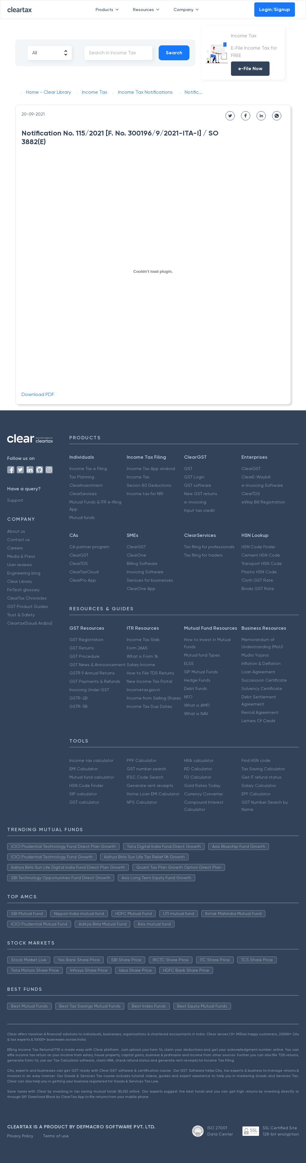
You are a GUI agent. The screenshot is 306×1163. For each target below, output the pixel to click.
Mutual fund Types (202, 655)
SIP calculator (83, 793)
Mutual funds (82, 517)
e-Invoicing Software (262, 485)
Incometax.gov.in (143, 689)
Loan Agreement (258, 671)
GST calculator (84, 802)
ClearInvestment (86, 485)
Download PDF (38, 394)
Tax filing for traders (203, 555)
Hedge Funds (197, 680)
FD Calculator (197, 777)
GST (188, 468)
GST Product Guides (27, 606)
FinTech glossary (23, 589)
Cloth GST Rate (257, 580)
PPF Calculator (141, 760)
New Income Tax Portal (149, 681)
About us (16, 531)
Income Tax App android (151, 468)
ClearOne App (141, 588)
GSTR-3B (78, 706)
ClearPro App (82, 580)
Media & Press (21, 556)
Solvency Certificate (261, 688)
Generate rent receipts (150, 785)
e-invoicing (195, 502)
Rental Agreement (260, 712)
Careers (15, 548)
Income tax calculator (91, 760)
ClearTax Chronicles (27, 598)
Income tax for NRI (145, 493)
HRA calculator (198, 760)
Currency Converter (203, 793)
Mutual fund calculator (91, 777)
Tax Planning (81, 477)
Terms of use (56, 1135)
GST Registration (86, 639)
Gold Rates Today (202, 785)
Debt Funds (195, 688)
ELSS (189, 663)
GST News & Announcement (97, 664)
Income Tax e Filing (88, 468)
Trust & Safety (21, 614)
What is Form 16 (142, 656)
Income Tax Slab (143, 639)
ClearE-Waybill (255, 477)
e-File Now (250, 68)
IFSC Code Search (145, 777)
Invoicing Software (145, 571)
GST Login (194, 477)
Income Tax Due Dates (149, 706)
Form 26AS (137, 648)
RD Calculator (198, 768)
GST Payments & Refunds (94, 681)
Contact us (18, 539)
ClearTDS (250, 493)
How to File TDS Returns (150, 673)
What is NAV (196, 713)
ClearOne (136, 555)
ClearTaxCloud (84, 571)
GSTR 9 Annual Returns (92, 673)
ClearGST (251, 468)
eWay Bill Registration (263, 502)
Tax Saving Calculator (263, 768)
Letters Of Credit (258, 720)
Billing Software (142, 563)
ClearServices (83, 493)
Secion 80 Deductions (149, 485)
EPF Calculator (255, 793)
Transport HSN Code (261, 563)
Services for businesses (150, 580)
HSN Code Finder (258, 546)
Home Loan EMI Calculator (153, 793)
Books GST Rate (257, 588)
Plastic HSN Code (259, 571)
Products (108, 9)
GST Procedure (84, 656)
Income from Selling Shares (154, 698)
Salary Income (141, 664)
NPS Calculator (142, 802)
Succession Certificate (264, 680)
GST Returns (81, 648)
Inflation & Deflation (261, 663)
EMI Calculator (83, 768)
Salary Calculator (258, 785)
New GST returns (200, 493)
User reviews (19, 564)
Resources (147, 9)
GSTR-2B (78, 698)
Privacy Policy (20, 1135)
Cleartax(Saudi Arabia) (29, 623)
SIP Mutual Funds (201, 671)
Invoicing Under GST (89, 689)
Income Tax (138, 477)
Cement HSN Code (260, 555)
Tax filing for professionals (209, 546)
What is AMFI (196, 705)
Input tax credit (199, 510)
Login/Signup (274, 9)
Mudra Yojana (255, 655)
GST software (197, 485)
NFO (188, 696)
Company (187, 9)
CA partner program (89, 546)
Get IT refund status (261, 777)
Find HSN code (255, 760)
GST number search (146, 768)
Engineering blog (23, 573)
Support (15, 500)
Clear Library (19, 581)
